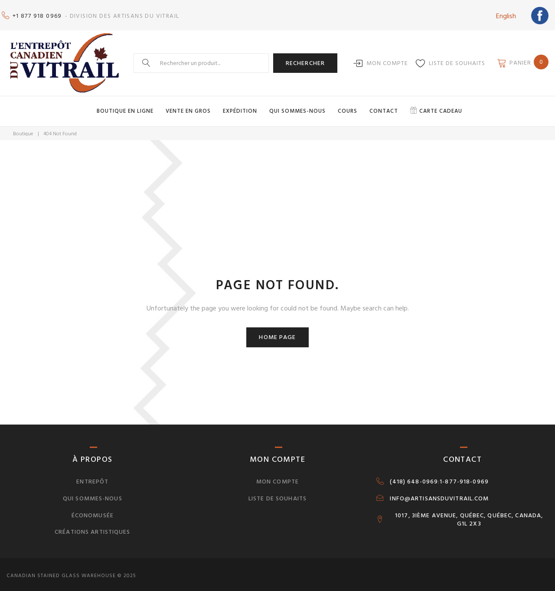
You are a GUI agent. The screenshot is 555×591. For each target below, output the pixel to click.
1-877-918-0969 (464, 478)
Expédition (240, 107)
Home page (277, 334)
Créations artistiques (93, 529)
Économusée (93, 512)
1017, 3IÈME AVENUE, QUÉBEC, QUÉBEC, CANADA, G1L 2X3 (469, 516)
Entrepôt (92, 478)
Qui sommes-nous (297, 107)
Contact (383, 107)
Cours (347, 107)
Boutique (23, 131)
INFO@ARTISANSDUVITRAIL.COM (439, 495)
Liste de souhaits (457, 60)
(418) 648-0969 (414, 478)
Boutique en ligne (125, 107)
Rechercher (305, 60)
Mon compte (387, 60)
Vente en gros (188, 107)
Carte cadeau (440, 107)
